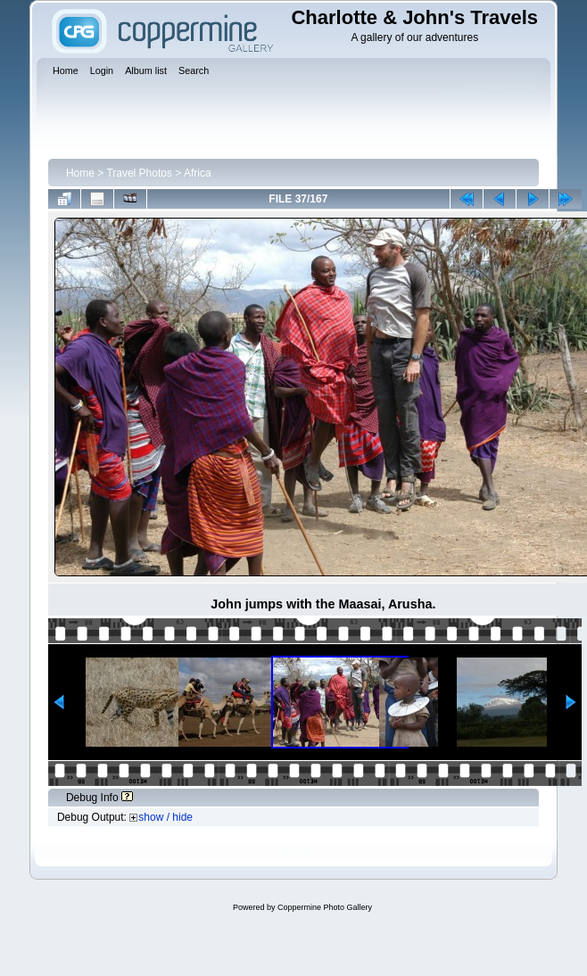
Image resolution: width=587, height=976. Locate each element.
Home (80, 173)
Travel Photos (139, 173)
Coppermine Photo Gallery (324, 907)
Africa (197, 173)
